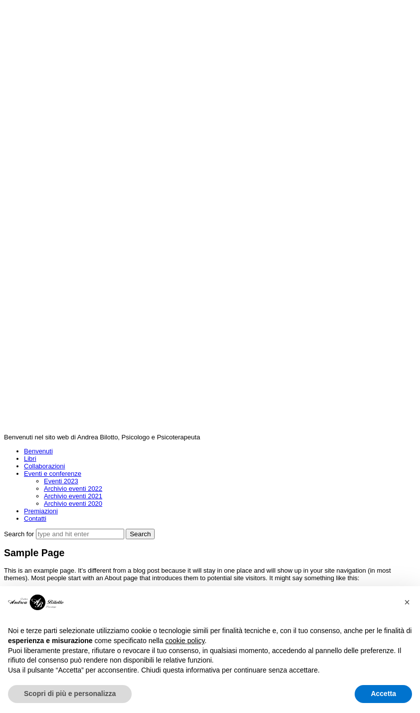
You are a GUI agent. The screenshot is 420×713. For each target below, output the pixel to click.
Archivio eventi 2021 (73, 496)
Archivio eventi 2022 (73, 488)
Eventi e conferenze (52, 473)
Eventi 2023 (61, 481)
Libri (30, 458)
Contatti (35, 518)
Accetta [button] (383, 694)
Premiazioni (41, 511)
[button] (407, 602)
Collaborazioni (44, 466)
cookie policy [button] (185, 641)
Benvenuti (38, 451)
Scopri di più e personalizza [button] (70, 694)
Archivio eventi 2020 (73, 503)
